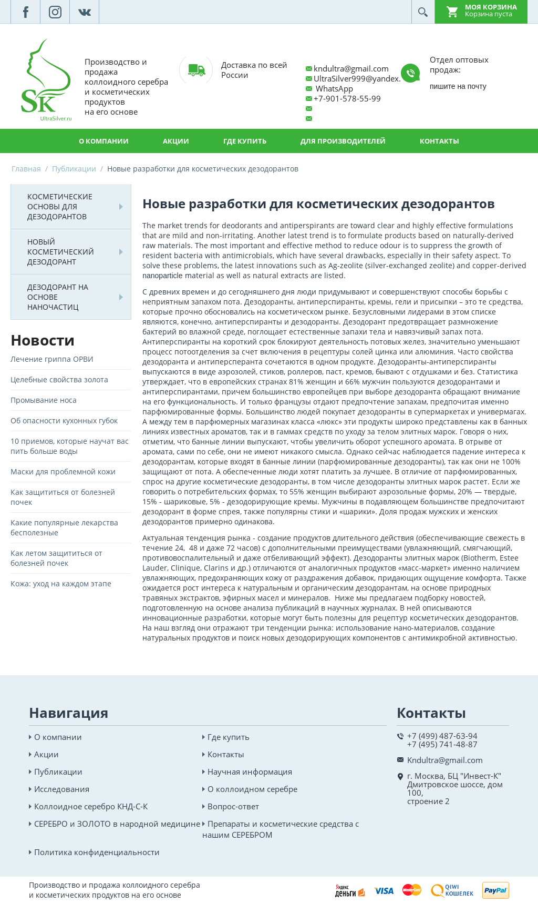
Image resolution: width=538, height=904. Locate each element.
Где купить (244, 141)
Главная (26, 169)
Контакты (439, 141)
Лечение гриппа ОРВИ (52, 359)
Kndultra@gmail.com (445, 760)
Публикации (74, 169)
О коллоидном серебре (252, 789)
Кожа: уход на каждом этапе (61, 583)
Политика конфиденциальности (97, 852)
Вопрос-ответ (233, 806)
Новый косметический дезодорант (60, 252)
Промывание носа (44, 400)
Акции (176, 141)
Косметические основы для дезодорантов (59, 206)
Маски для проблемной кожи (63, 471)
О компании (104, 141)
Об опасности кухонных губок (64, 420)
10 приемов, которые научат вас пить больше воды (70, 446)
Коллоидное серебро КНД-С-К (91, 806)
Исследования (61, 789)
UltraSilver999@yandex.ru (361, 78)
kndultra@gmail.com (351, 68)
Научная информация (250, 771)
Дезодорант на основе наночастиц (57, 297)
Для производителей (343, 141)
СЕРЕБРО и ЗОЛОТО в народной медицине (117, 823)
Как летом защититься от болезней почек (56, 558)
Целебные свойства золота (59, 379)
